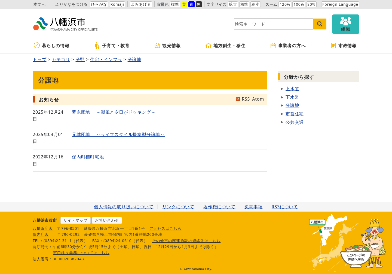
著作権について (219, 207)
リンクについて (178, 207)
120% (285, 4)
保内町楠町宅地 (88, 157)
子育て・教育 (112, 45)
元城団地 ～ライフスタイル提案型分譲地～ (118, 134)
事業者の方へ (288, 45)
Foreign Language (340, 4)
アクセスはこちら (165, 228)
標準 (175, 4)
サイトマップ (75, 220)
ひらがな (99, 4)
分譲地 (134, 59)
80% (311, 4)
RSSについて (285, 207)
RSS (246, 99)
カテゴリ (61, 59)
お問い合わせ (107, 220)
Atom (258, 99)
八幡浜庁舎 (43, 228)
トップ (39, 59)
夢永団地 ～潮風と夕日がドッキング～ (113, 112)
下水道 (292, 97)
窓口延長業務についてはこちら (81, 252)
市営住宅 (295, 114)
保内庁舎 (41, 234)
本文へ (39, 4)
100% (298, 4)
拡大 (233, 4)
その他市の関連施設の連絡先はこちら (186, 240)
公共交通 (295, 122)
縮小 (256, 4)
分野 (80, 59)
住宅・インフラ (106, 59)
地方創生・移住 (225, 45)
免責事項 (253, 207)
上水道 (292, 89)
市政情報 (343, 45)
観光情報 (167, 45)
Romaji (117, 4)
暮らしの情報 (51, 45)
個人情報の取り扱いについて (123, 207)
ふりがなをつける (72, 4)
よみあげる (141, 4)
